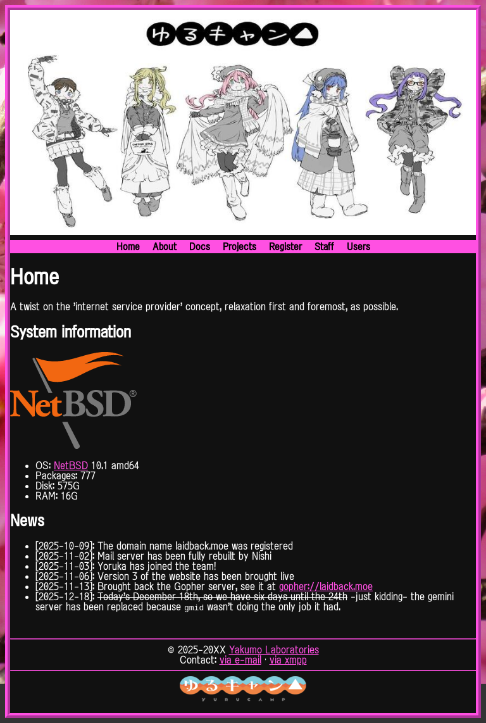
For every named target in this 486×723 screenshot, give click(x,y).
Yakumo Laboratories (274, 649)
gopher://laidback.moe (326, 586)
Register (285, 246)
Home (128, 246)
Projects (239, 246)
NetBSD (71, 465)
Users (358, 246)
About (165, 246)
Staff (324, 246)
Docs (199, 246)
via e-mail (240, 660)
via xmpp (288, 660)
